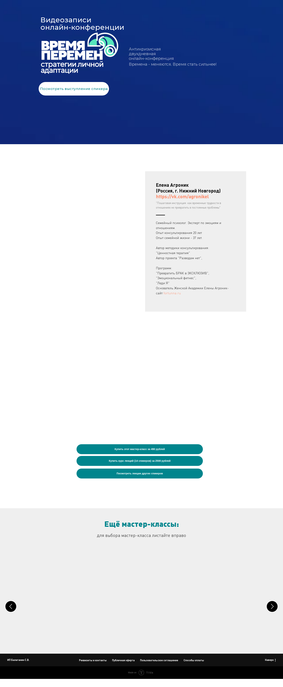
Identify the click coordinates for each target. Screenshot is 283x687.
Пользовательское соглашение (159, 668)
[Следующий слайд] (272, 607)
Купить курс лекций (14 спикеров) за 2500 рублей (140, 460)
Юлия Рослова (104, 611)
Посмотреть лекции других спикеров (140, 473)
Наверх (270, 668)
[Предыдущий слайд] (10, 607)
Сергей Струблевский (163, 611)
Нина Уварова (212, 611)
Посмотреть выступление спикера (74, 89)
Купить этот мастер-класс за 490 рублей (140, 449)
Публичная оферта (123, 668)
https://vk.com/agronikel (182, 196)
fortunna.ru (172, 293)
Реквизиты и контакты (93, 668)
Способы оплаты (194, 668)
